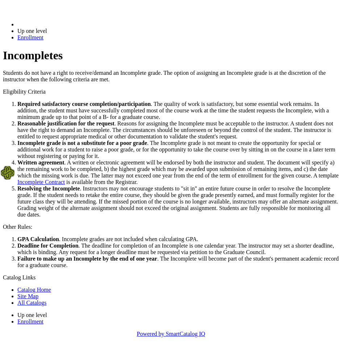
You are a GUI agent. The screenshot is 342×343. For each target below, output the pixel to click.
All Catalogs (31, 303)
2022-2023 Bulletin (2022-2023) (55, 24)
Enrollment (30, 37)
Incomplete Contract (41, 182)
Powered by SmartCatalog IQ (171, 334)
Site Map (27, 296)
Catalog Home (34, 290)
